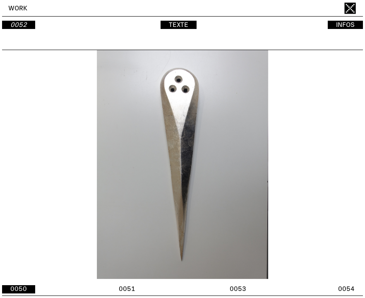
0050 (18, 289)
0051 (127, 289)
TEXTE (178, 25)
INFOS (345, 25)
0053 (238, 289)
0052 (18, 25)
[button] (272, 164)
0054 (346, 289)
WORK (17, 8)
